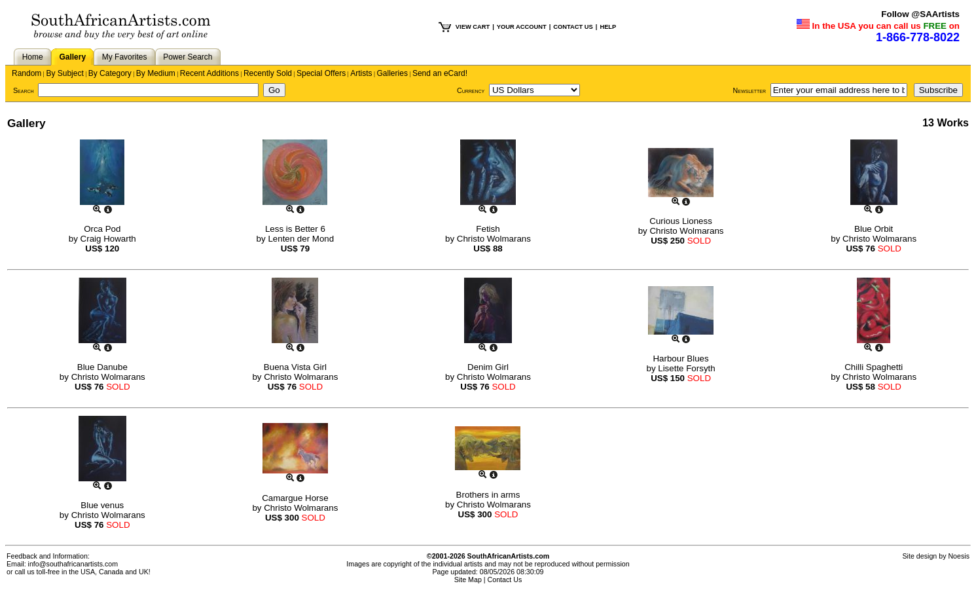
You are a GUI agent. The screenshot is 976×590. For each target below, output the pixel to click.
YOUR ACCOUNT (522, 27)
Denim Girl (488, 367)
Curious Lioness (680, 221)
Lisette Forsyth (686, 368)
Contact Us (505, 579)
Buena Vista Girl (295, 367)
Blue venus (102, 505)
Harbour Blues (680, 358)
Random (26, 73)
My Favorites (124, 57)
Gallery (72, 57)
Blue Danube (102, 367)
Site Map (468, 579)
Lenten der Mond (301, 239)
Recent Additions (209, 73)
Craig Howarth (108, 239)
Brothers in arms (488, 495)
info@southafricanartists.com (73, 564)
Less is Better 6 (295, 229)
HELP (608, 27)
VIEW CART (473, 27)
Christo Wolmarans (494, 239)
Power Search (187, 57)
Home (32, 57)
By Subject (64, 73)
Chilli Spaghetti (873, 367)
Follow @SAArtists (920, 14)
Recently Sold (268, 73)
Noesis (958, 556)
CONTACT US (572, 27)
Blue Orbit (873, 229)
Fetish (487, 229)
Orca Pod (102, 229)
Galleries (392, 73)
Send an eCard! (439, 73)
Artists (361, 73)
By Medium (155, 73)
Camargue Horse (295, 498)
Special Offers (321, 73)
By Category (110, 73)
